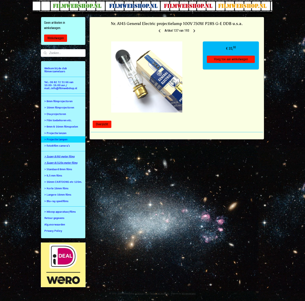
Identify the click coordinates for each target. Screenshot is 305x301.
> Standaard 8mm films (58, 169)
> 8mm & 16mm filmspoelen (61, 126)
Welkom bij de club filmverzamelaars (55, 70)
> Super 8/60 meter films (59, 156)
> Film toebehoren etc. (58, 120)
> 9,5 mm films (53, 175)
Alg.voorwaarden (54, 224)
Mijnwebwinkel (189, 293)
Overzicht (102, 124)
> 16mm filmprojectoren (59, 107)
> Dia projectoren (55, 114)
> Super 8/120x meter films (60, 163)
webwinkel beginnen (159, 293)
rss (147, 293)
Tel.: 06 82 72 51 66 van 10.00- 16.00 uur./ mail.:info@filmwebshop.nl (60, 85)
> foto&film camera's (57, 145)
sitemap (139, 293)
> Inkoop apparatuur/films (60, 211)
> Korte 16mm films (56, 188)
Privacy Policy (53, 231)
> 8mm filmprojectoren (58, 101)
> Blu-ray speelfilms (56, 201)
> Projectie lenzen (55, 133)
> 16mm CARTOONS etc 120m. (63, 182)
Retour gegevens (54, 218)
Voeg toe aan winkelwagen (231, 59)
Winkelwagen (55, 38)
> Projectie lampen (55, 139)
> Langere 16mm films (57, 194)
